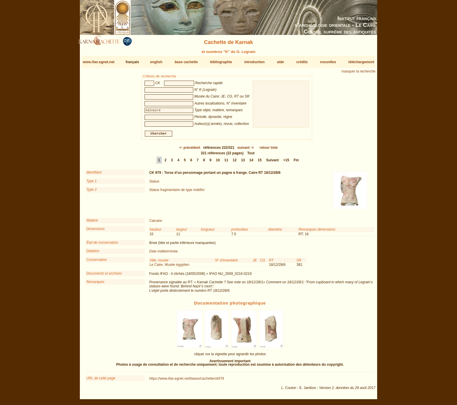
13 (243, 162)
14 (251, 162)
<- (189, 150)
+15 (286, 162)
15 (259, 162)
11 (226, 162)
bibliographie (221, 62)
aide (280, 62)
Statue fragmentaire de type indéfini (176, 192)
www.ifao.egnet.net (99, 62)
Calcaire (155, 223)
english (156, 62)
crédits (301, 62)
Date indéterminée (163, 254)
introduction (254, 62)
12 (234, 162)
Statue (154, 184)
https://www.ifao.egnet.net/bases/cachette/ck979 (186, 381)
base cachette (186, 62)
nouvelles (328, 62)
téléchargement (361, 62)
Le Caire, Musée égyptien (169, 267)
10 (218, 162)
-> (245, 150)
